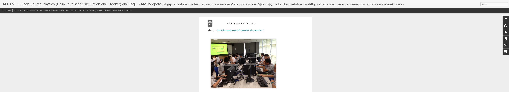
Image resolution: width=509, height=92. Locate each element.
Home (16, 10)
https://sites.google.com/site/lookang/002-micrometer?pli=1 (240, 30)
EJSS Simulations (51, 10)
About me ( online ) (94, 10)
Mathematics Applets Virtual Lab (72, 10)
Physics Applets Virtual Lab (31, 10)
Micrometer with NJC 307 (241, 23)
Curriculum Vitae (110, 10)
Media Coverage (124, 10)
